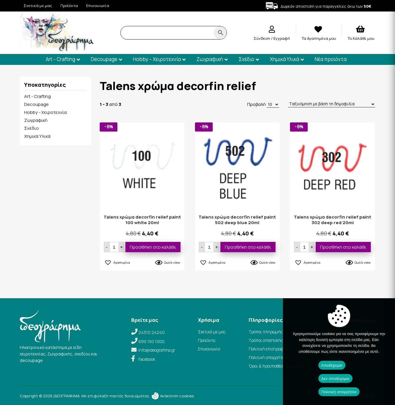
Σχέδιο (246, 59)
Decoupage (104, 59)
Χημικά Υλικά (284, 59)
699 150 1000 (151, 341)
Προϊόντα (69, 5)
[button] (117, 262)
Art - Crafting (37, 96)
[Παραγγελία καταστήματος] (331, 104)
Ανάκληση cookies (172, 396)
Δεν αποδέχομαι (335, 378)
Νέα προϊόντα (331, 59)
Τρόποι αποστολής (266, 340)
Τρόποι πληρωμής (266, 332)
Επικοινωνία (97, 5)
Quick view (172, 262)
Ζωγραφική (209, 59)
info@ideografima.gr (156, 350)
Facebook (146, 359)
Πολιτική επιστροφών (268, 349)
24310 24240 (151, 332)
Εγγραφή (281, 38)
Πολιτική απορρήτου (268, 357)
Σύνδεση (262, 38)
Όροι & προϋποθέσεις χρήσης (276, 366)
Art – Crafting (60, 59)
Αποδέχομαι (331, 365)
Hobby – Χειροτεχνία (157, 59)
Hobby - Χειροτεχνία (45, 112)
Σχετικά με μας (38, 5)
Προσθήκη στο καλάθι (153, 247)
